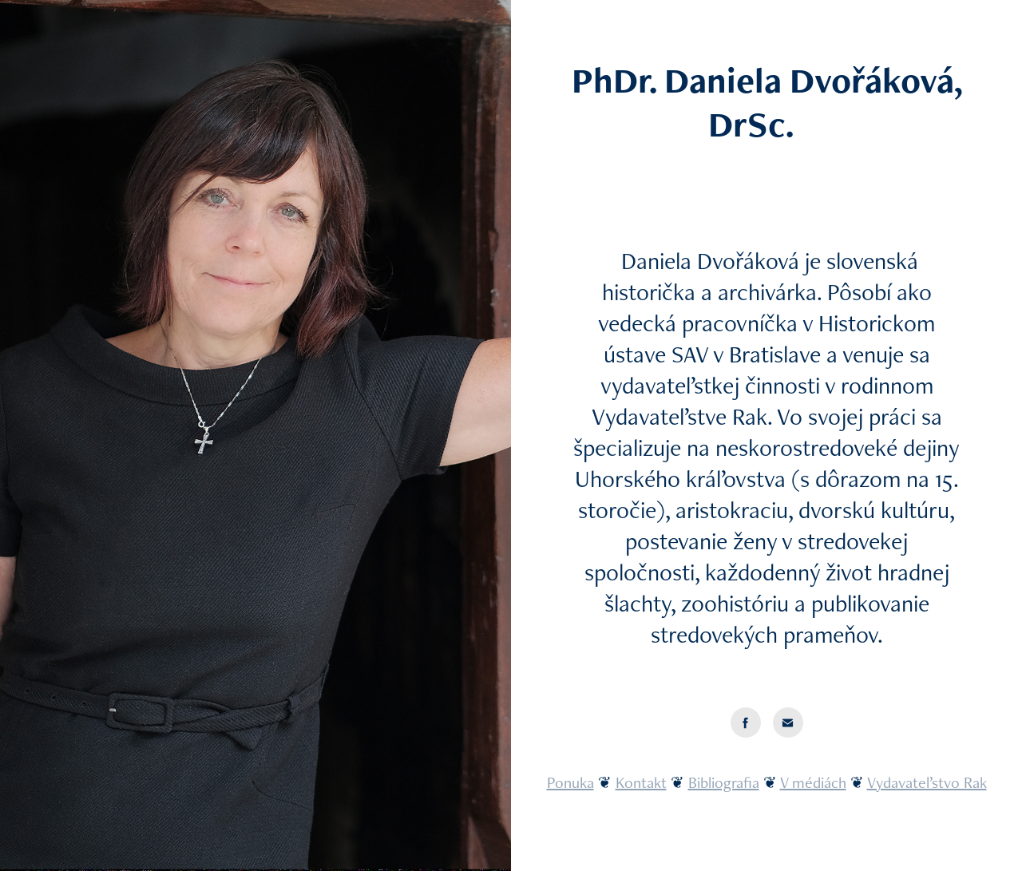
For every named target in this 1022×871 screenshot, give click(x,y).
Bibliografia (723, 782)
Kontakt (641, 782)
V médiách (813, 782)
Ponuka (570, 782)
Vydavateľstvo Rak (927, 782)
